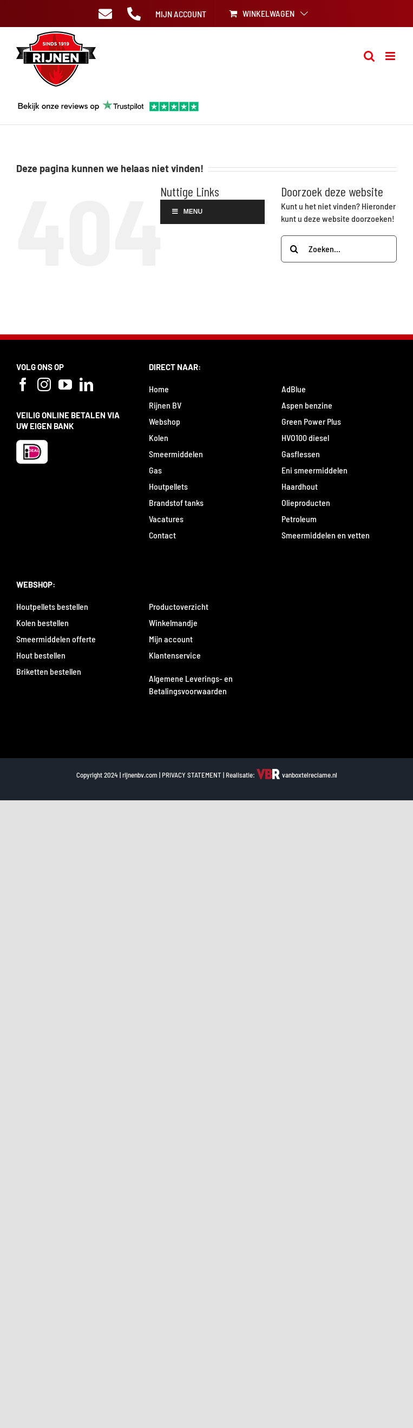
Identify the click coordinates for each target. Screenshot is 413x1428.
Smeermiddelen (176, 454)
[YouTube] (65, 384)
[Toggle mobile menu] (391, 56)
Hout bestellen (40, 655)
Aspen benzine (306, 405)
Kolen (158, 437)
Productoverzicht (178, 606)
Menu (186, 211)
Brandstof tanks (176, 502)
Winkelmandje (173, 622)
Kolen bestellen (42, 622)
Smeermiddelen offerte (56, 639)
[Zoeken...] (339, 248)
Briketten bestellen (48, 671)
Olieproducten (305, 502)
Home (159, 389)
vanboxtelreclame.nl (297, 775)
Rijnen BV (165, 405)
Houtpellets (168, 486)
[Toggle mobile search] (369, 56)
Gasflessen (300, 454)
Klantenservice (175, 655)
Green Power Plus (311, 421)
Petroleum (299, 519)
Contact (162, 535)
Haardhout (299, 486)
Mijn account (171, 639)
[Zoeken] (294, 248)
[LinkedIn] (86, 384)
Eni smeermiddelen (314, 470)
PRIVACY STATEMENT (191, 775)
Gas (155, 470)
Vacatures (166, 519)
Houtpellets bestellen (52, 606)
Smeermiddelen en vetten (325, 535)
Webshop (164, 421)
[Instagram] (44, 384)
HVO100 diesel (305, 437)
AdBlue (293, 389)
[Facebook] (23, 384)
